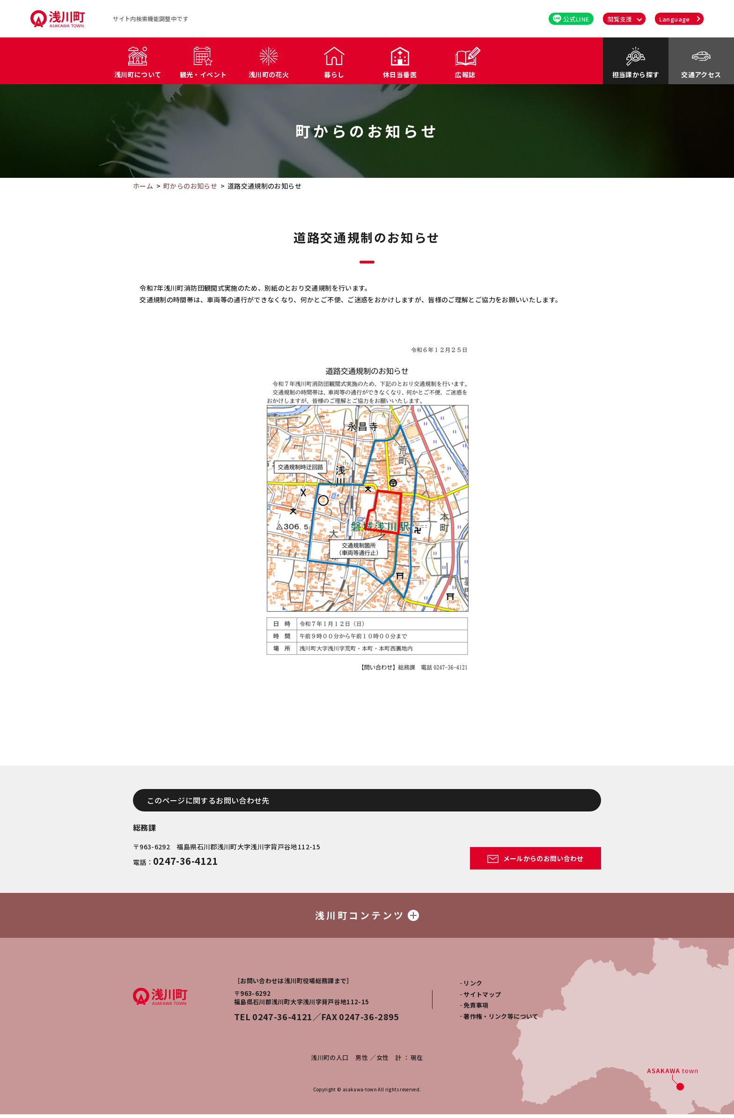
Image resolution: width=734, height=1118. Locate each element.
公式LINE (571, 19)
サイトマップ (482, 998)
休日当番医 (400, 74)
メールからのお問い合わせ (535, 858)
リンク (472, 986)
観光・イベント (203, 74)
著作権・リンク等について (500, 1020)
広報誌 (465, 74)
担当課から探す (635, 74)
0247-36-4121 (185, 861)
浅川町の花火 (269, 74)
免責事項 (475, 1008)
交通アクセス (701, 74)
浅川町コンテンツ (367, 917)
